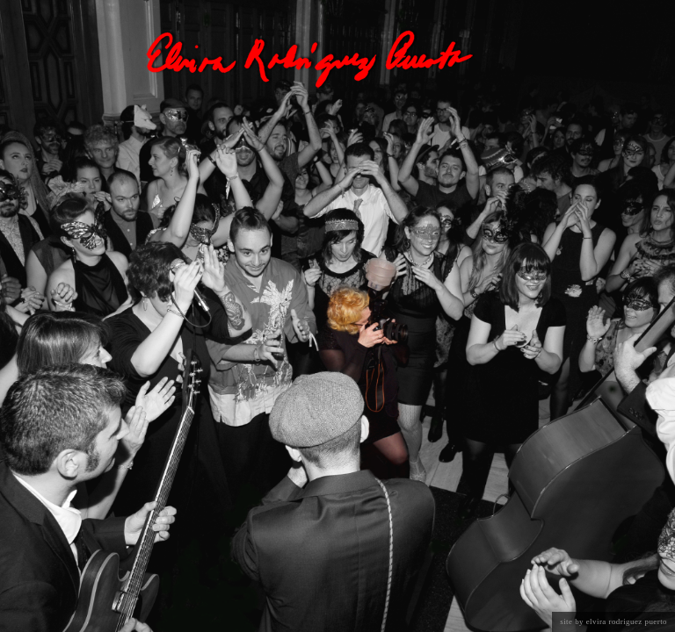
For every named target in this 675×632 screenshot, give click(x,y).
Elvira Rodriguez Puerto (626, 621)
